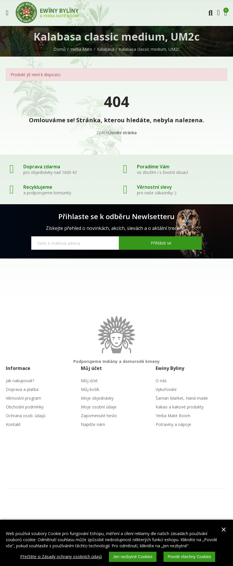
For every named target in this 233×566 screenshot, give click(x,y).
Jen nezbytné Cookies (132, 557)
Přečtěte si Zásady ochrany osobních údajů (60, 557)
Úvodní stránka (122, 132)
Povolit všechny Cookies (190, 557)
